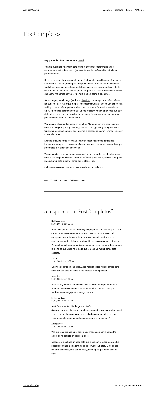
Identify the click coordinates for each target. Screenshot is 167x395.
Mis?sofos (55, 298)
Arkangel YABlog (31, 10)
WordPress (138, 385)
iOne (112, 80)
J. (52, 258)
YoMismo (139, 10)
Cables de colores (77, 180)
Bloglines (86, 100)
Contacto (119, 10)
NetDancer (55, 221)
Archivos (107, 10)
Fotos (129, 10)
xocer (53, 276)
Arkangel (55, 324)
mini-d (81, 60)
